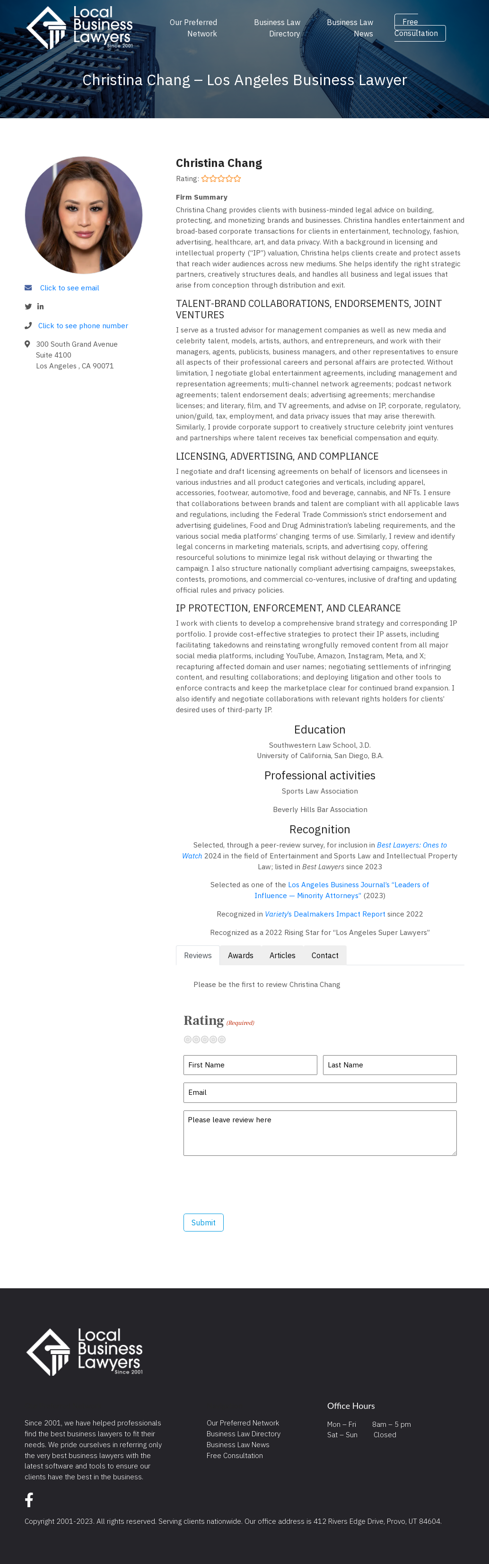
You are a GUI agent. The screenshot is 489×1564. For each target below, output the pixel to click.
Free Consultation (416, 27)
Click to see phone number (83, 325)
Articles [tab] (283, 955)
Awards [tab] (240, 955)
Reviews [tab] (198, 955)
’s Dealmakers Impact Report (336, 913)
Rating (218, 1021)
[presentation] (255, 1184)
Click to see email (69, 287)
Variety (276, 913)
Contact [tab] (325, 955)
